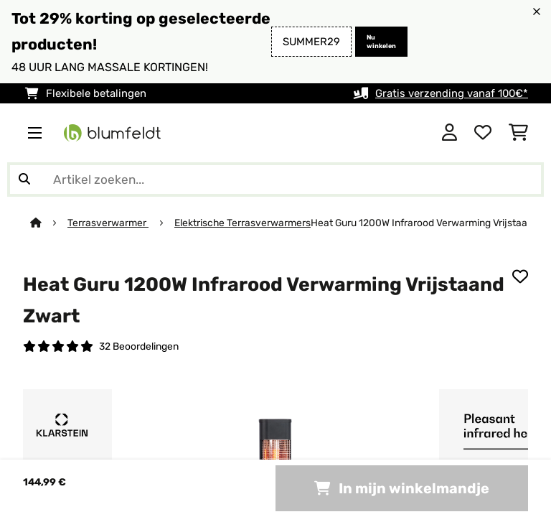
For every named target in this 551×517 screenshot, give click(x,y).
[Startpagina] (48, 222)
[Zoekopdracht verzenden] (24, 179)
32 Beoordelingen (139, 346)
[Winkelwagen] (518, 133)
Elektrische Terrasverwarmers (242, 222)
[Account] (449, 133)
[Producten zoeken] (275, 179)
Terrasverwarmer (108, 222)
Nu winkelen (381, 42)
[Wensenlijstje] (482, 133)
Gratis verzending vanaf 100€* (451, 93)
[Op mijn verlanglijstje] (520, 276)
